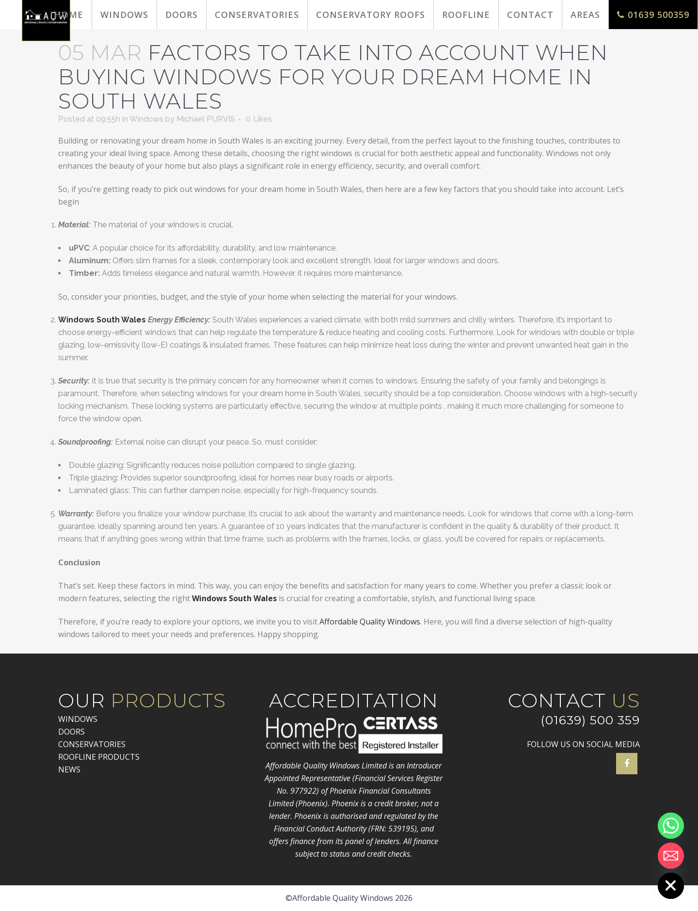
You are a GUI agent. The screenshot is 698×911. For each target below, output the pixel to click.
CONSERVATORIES (92, 744)
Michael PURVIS (205, 119)
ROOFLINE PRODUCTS (99, 756)
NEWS (69, 769)
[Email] (671, 856)
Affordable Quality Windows (368, 621)
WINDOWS (77, 719)
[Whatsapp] (671, 826)
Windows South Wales (102, 319)
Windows (146, 119)
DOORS (71, 731)
